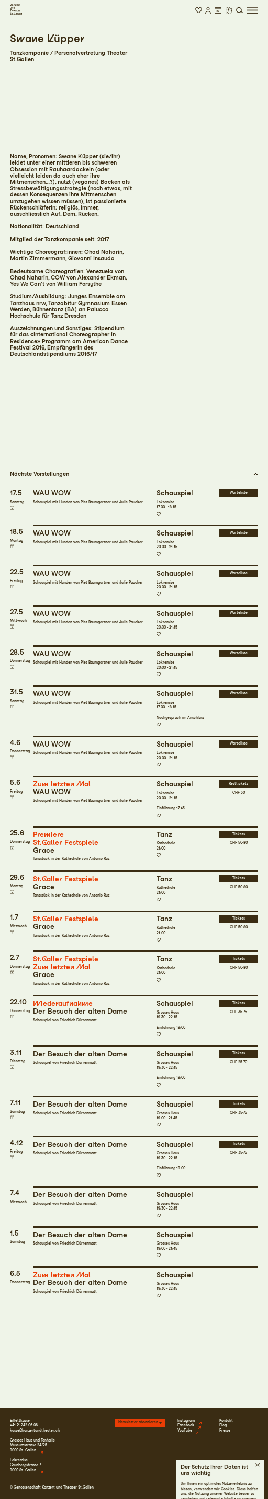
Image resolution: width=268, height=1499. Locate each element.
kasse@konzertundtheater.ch (35, 1430)
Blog (223, 1425)
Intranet (251, 1487)
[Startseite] (16, 9)
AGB (236, 1487)
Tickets (238, 834)
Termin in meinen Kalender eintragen (12, 507)
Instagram (186, 1421)
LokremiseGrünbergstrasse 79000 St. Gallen (25, 1465)
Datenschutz (218, 1487)
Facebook (185, 1425)
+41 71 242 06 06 (24, 1425)
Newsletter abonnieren (138, 1422)
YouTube (184, 1430)
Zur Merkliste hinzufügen (159, 514)
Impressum (195, 1487)
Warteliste (239, 493)
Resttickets (238, 784)
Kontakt (226, 1421)
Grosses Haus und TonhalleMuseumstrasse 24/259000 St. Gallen (32, 1445)
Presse (224, 1430)
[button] (198, 10)
